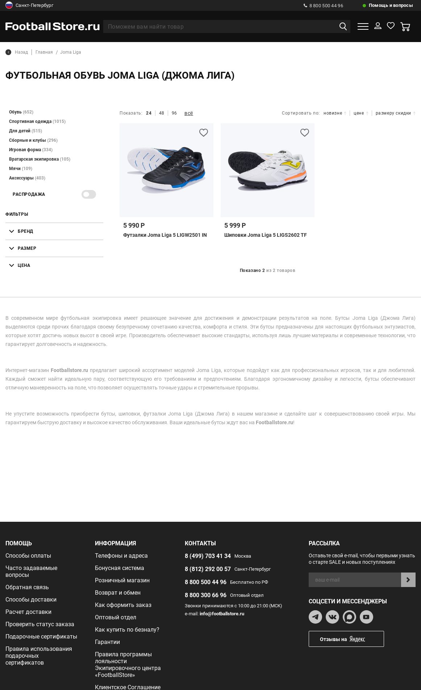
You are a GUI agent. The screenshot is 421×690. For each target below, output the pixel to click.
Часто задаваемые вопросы (31, 571)
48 (161, 113)
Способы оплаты (28, 555)
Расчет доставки (28, 611)
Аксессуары (27, 178)
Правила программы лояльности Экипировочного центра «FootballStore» (128, 664)
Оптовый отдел (115, 617)
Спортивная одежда (37, 121)
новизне (335, 113)
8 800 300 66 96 (205, 595)
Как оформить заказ (123, 605)
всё (188, 113)
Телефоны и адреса (121, 555)
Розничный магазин (122, 580)
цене (361, 113)
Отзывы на (352, 639)
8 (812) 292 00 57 (208, 569)
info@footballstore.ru (222, 613)
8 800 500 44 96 (323, 5)
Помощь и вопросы (391, 5)
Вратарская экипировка (39, 159)
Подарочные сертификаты (41, 636)
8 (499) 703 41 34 (208, 556)
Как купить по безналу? (127, 629)
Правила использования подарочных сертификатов (38, 655)
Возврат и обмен (118, 592)
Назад (16, 52)
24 (148, 113)
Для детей (25, 130)
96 (174, 113)
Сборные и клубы (33, 140)
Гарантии (107, 642)
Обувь (21, 112)
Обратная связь (27, 587)
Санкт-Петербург (29, 5)
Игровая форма (31, 149)
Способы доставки (31, 599)
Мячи (20, 168)
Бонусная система (119, 568)
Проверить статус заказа (39, 624)
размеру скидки (396, 113)
